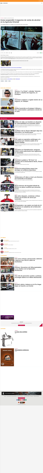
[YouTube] (20, 400)
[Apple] (24, 400)
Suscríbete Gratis (21, 325)
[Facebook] (17, 400)
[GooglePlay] (26, 400)
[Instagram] (22, 400)
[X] (19, 400)
